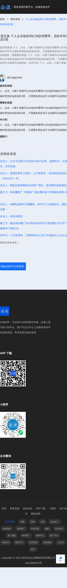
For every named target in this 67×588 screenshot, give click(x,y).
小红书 (61, 542)
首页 (2, 19)
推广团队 (12, 535)
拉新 (33, 522)
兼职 (47, 528)
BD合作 (5, 542)
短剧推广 (21, 528)
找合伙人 (55, 522)
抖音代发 (35, 528)
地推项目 (7, 528)
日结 (43, 522)
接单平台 (40, 535)
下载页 (52, 508)
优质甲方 (19, 542)
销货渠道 (47, 542)
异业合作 (59, 528)
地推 (22, 522)
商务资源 (15, 19)
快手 (33, 549)
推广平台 (54, 535)
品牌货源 (33, 542)
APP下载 (41, 508)
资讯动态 (27, 508)
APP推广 (26, 535)
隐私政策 (36, 513)
